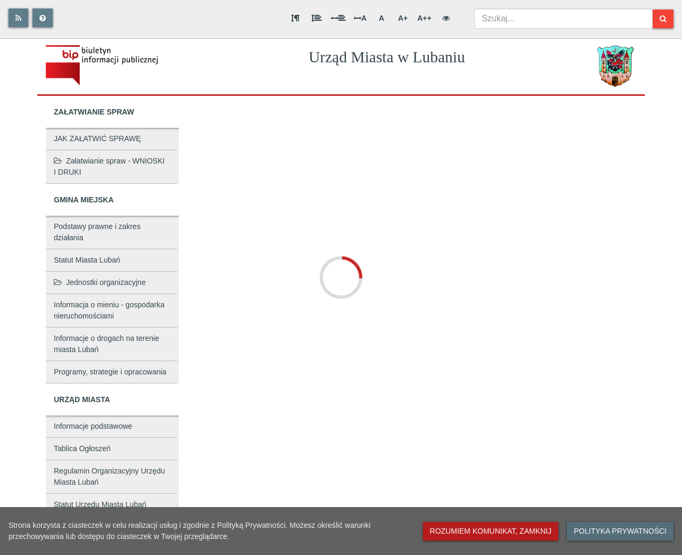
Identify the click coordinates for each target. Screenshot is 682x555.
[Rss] (18, 18)
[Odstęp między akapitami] (295, 18)
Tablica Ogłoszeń (82, 448)
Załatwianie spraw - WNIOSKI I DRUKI (109, 166)
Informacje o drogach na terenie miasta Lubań (106, 344)
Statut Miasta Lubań (87, 260)
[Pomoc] (43, 18)
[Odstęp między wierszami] (316, 18)
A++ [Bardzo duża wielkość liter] (424, 18)
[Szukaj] (663, 19)
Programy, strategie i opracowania (110, 372)
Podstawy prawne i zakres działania (97, 232)
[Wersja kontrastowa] (446, 18)
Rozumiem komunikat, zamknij (490, 531)
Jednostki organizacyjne (99, 282)
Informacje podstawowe (93, 426)
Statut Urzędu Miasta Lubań (100, 504)
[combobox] (563, 18)
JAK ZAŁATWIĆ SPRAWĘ (97, 138)
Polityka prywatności (620, 531)
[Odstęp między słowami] (338, 18)
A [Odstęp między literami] (360, 18)
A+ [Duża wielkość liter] (403, 18)
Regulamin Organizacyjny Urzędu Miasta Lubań (109, 476)
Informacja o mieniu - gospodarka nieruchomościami (109, 310)
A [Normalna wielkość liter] (381, 18)
